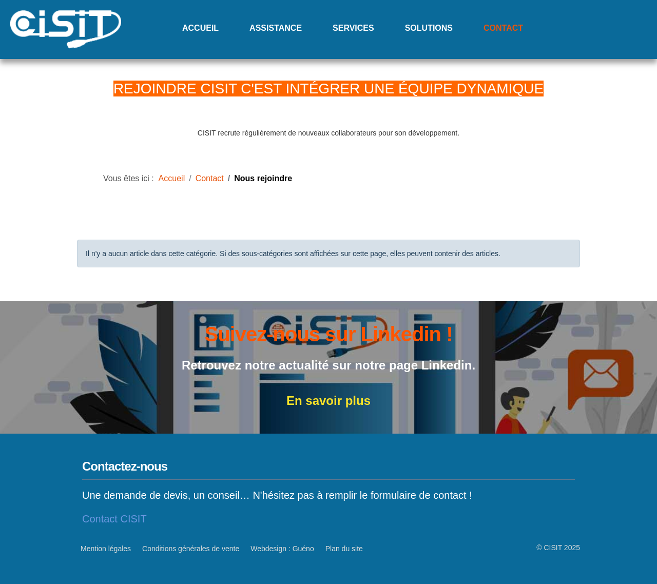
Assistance (275, 28)
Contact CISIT (114, 518)
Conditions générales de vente (190, 548)
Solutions (429, 28)
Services (353, 28)
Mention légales (106, 548)
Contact (503, 28)
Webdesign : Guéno (282, 548)
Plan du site (344, 548)
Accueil (200, 28)
